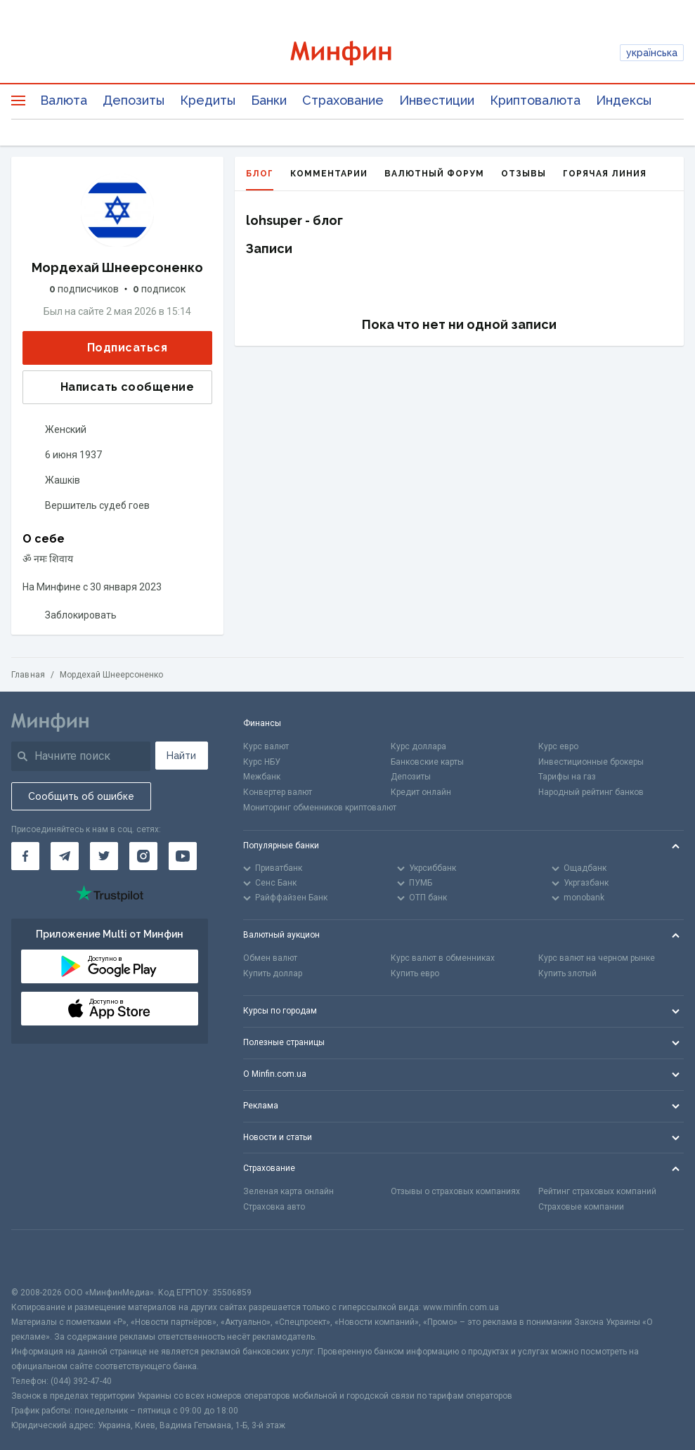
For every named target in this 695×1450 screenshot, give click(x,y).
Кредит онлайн (421, 792)
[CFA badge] (42, 1258)
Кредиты (207, 100)
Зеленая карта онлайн (288, 1191)
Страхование (343, 100)
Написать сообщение (116, 387)
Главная (28, 675)
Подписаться (116, 348)
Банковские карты (427, 762)
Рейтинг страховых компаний (597, 1191)
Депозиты (133, 100)
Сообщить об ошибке (81, 796)
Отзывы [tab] (523, 174)
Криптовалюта (535, 100)
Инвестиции (436, 100)
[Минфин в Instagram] (143, 856)
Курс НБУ (261, 762)
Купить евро (415, 973)
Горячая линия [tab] (605, 174)
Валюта (63, 100)
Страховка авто (274, 1207)
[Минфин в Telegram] (65, 856)
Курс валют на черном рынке (596, 958)
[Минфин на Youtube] (183, 856)
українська (651, 52)
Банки (269, 100)
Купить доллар (272, 973)
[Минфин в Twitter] (104, 856)
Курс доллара (418, 746)
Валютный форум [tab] (434, 174)
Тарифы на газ (567, 777)
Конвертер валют (277, 792)
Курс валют (266, 746)
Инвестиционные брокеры (591, 762)
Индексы (623, 100)
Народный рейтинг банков (591, 792)
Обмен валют (270, 958)
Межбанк (261, 777)
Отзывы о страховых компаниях (455, 1191)
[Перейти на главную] (347, 53)
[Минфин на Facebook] (25, 856)
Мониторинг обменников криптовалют (319, 808)
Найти (181, 755)
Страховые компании (581, 1207)
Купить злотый (567, 973)
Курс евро (558, 746)
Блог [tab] (259, 179)
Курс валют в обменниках (443, 958)
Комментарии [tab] (329, 174)
